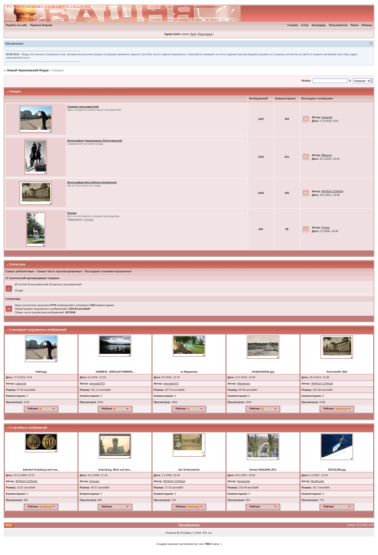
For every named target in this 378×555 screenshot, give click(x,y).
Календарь (319, 25)
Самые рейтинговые (20, 271)
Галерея (292, 25)
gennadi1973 (97, 383)
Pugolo (325, 227)
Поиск (355, 25)
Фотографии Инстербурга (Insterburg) (92, 182)
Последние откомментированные (108, 271)
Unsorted (89, 219)
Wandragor (243, 383)
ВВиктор (326, 155)
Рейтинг (33, 408)
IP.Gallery (186, 532)
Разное (71, 213)
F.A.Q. (305, 25)
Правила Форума (41, 25)
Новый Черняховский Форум (28, 70)
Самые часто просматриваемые (59, 271)
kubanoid (326, 117)
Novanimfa (243, 481)
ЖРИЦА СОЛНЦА (332, 191)
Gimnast (94, 481)
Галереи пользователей (83, 106)
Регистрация (205, 34)
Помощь (367, 25)
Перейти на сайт (16, 25)
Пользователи (338, 25)
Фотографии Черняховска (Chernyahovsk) (94, 140)
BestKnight (317, 481)
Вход (193, 34)
